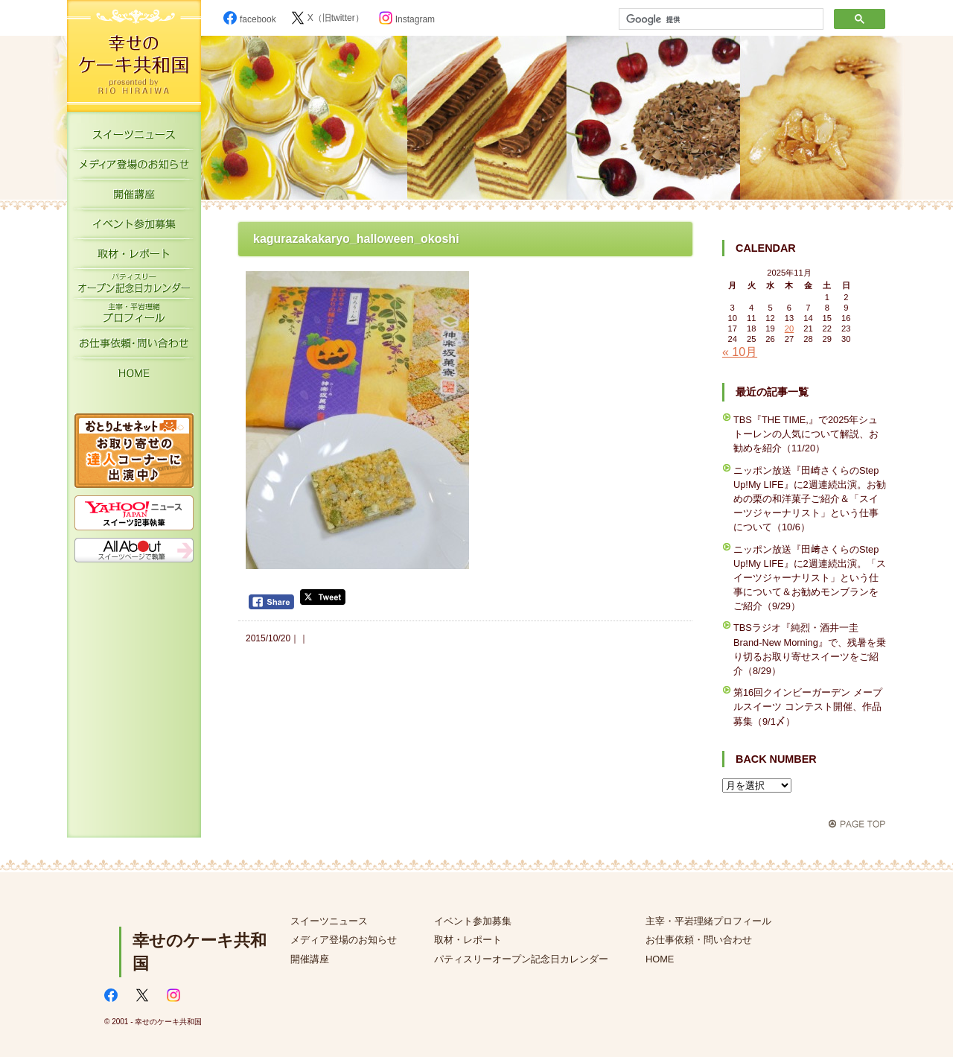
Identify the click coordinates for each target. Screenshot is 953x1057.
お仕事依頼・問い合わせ (699, 939)
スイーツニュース (134, 138)
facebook (249, 19)
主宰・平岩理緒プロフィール (134, 316)
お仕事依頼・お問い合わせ (134, 346)
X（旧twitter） (327, 18)
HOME (134, 376)
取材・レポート (134, 257)
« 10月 (739, 352)
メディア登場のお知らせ (134, 167)
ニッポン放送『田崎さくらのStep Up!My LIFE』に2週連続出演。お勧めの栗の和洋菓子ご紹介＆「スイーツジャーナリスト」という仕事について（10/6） (809, 499)
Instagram (407, 19)
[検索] (719, 19)
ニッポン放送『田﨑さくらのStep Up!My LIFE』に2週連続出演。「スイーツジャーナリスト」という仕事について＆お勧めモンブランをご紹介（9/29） (809, 578)
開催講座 (134, 197)
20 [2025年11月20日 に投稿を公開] (789, 328)
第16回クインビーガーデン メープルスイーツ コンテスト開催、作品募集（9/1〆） (807, 706)
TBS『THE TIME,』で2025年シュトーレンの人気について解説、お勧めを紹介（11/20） (806, 434)
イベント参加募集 (134, 227)
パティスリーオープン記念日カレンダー (134, 287)
